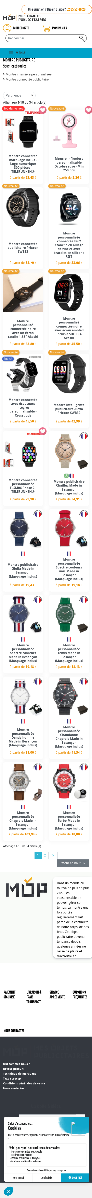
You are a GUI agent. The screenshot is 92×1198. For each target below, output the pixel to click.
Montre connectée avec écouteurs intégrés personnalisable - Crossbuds (23, 407)
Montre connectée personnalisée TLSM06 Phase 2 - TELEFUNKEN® (23, 486)
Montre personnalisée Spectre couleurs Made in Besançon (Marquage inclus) (23, 653)
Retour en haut (73, 863)
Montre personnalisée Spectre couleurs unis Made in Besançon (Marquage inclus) (69, 569)
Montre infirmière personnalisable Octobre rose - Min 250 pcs (69, 164)
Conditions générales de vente (24, 1073)
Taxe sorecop (12, 1068)
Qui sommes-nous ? (16, 1053)
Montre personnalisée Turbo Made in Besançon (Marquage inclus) (69, 820)
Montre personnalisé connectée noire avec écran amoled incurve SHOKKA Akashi (69, 328)
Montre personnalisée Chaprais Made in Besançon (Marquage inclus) (23, 820)
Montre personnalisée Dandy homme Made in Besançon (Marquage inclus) (23, 737)
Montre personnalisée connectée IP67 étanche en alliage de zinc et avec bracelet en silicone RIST (69, 245)
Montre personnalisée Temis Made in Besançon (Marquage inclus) (69, 653)
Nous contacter (13, 1078)
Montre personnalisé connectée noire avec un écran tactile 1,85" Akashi (23, 329)
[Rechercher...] (46, 38)
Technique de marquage (19, 1063)
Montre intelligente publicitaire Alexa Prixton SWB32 (69, 409)
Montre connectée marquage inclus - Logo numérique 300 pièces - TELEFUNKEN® (23, 164)
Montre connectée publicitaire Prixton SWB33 (23, 248)
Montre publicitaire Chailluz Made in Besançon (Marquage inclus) (69, 487)
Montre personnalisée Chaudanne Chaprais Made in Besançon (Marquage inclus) (69, 737)
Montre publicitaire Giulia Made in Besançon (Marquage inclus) (23, 570)
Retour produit (13, 1058)
